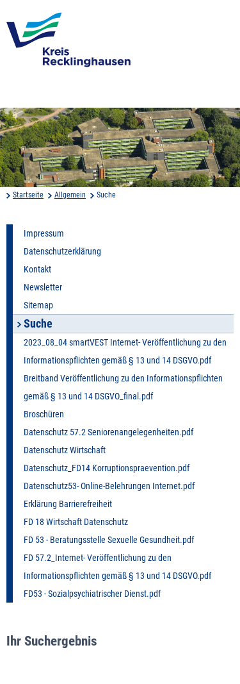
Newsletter (43, 287)
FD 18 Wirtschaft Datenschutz (76, 522)
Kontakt (37, 269)
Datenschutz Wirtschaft (65, 450)
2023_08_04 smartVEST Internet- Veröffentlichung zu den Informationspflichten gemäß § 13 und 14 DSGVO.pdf (125, 351)
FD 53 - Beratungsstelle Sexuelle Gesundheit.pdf (109, 540)
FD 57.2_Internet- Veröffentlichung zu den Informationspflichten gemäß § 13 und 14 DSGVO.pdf (117, 567)
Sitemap (38, 305)
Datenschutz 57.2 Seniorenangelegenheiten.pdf (108, 432)
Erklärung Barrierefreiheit (68, 504)
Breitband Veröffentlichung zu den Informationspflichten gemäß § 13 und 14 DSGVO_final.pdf (123, 387)
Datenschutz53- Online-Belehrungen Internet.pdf (109, 486)
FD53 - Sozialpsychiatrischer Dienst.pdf (92, 593)
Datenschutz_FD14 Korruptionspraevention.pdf (106, 468)
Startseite (28, 194)
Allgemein (70, 194)
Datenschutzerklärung (62, 251)
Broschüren (44, 414)
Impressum (44, 233)
